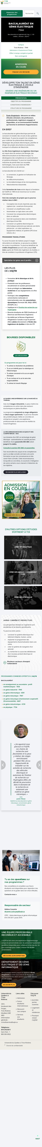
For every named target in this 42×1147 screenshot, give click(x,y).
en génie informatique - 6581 (14, 693)
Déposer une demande (21, 72)
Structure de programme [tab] (21, 108)
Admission (21, 998)
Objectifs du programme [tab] (21, 101)
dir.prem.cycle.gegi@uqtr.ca (15, 912)
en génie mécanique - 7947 (13, 696)
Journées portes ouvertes (35, 1002)
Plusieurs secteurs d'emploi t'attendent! (18, 662)
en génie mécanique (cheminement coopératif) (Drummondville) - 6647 (20, 700)
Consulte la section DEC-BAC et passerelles (19, 448)
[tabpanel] (21, 250)
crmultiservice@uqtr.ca (6, 1022)
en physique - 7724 (10, 707)
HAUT (37, 1138)
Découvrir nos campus (21, 1010)
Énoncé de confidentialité (15, 1045)
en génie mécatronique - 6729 (14, 704)
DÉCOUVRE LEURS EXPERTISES (14, 956)
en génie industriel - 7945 (12, 690)
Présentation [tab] (20, 98)
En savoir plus (9, 985)
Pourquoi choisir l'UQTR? (35, 1018)
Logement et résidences (36, 1010)
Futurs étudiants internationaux (21, 1003)
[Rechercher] (29, 13)
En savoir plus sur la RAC (16, 472)
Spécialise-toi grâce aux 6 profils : (17, 260)
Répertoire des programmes (11, 13)
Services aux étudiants (20, 1017)
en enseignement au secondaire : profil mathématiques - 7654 (17, 685)
